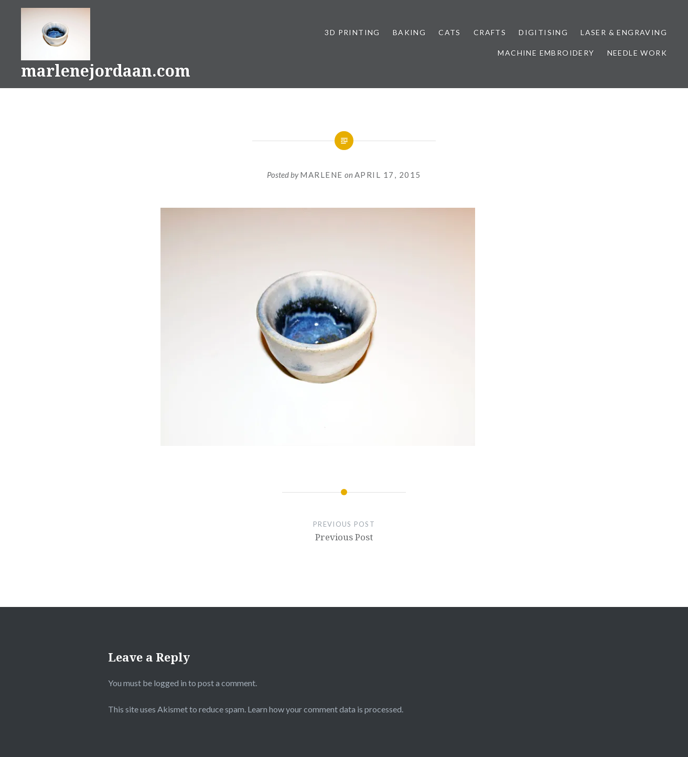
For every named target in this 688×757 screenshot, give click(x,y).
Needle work (637, 52)
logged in (170, 683)
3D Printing (352, 32)
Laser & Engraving (623, 32)
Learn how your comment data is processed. (325, 709)
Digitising (543, 32)
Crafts (490, 32)
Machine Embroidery (546, 52)
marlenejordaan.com (105, 70)
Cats (449, 32)
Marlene (321, 174)
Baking (409, 32)
